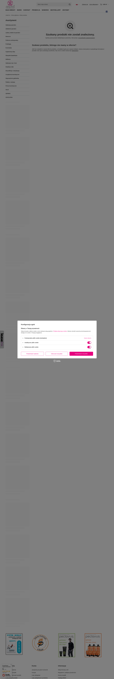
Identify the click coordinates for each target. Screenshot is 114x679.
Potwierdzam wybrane (32, 353)
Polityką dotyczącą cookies (60, 331)
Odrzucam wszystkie (56, 353)
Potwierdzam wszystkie (81, 353)
